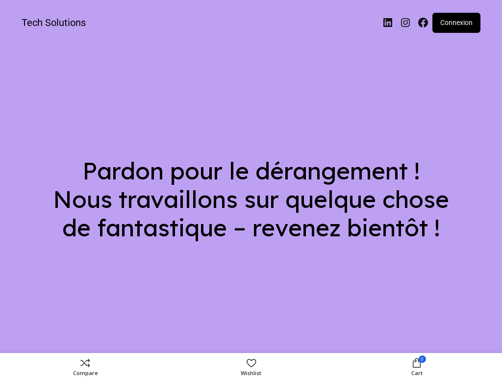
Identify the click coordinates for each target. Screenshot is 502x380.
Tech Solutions (54, 22)
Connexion (456, 22)
